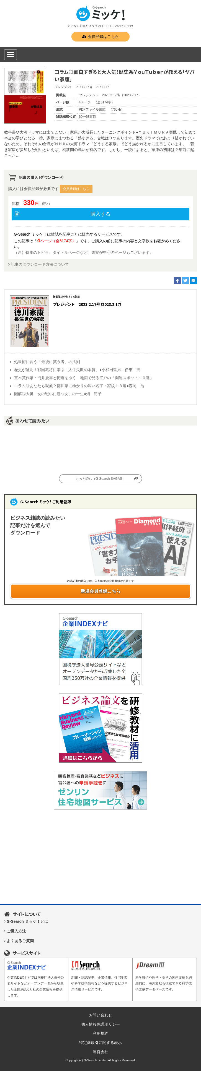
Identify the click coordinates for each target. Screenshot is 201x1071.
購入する (100, 214)
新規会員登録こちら (100, 591)
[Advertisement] (100, 856)
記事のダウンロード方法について (40, 264)
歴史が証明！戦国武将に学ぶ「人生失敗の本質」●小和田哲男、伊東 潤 (77, 370)
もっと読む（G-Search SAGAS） (100, 479)
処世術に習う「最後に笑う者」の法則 (47, 361)
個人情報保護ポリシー (100, 1024)
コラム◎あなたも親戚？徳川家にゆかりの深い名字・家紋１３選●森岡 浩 (79, 386)
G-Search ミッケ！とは (27, 921)
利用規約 (100, 1033)
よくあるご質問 (20, 941)
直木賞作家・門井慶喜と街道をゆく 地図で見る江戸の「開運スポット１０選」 (84, 378)
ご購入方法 (16, 931)
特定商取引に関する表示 (100, 1042)
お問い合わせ (100, 1015)
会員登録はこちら (100, 36)
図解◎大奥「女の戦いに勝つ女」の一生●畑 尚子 (58, 394)
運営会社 (100, 1051)
